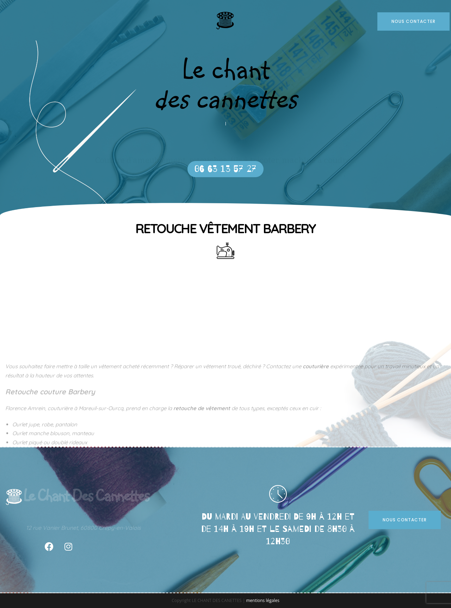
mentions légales (262, 600)
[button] (225, 169)
